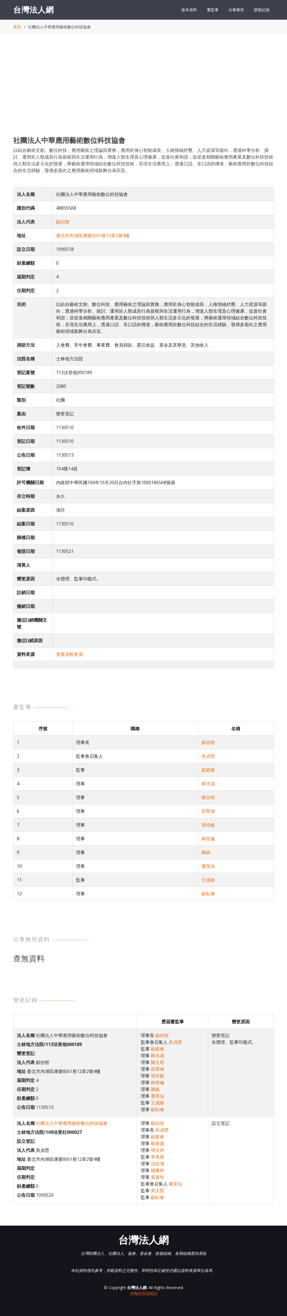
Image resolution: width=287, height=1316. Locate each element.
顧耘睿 (208, 894)
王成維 (208, 880)
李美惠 (157, 1157)
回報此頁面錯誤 (143, 1293)
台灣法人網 (33, 9)
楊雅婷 (157, 1170)
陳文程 (208, 797)
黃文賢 (157, 1190)
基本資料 (189, 9)
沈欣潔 (157, 1164)
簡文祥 (157, 1150)
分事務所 (236, 9)
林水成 (208, 784)
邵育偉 (208, 811)
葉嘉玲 (157, 1177)
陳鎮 (206, 852)
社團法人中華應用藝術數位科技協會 (72, 1123)
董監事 (213, 9)
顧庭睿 (208, 770)
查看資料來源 (69, 654)
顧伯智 (63, 222)
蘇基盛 (157, 1143)
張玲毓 (208, 825)
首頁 (17, 26)
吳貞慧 (208, 756)
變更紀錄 (262, 9)
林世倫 (208, 839)
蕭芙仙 (208, 866)
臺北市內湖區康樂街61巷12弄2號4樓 (92, 235)
